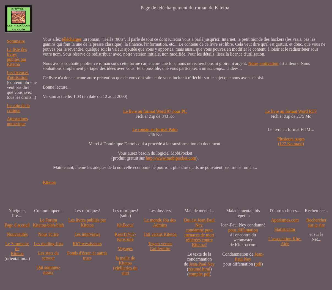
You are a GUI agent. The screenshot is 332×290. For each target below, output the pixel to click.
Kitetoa (49, 182)
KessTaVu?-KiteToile (125, 237)
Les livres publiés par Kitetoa (87, 222)
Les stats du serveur (48, 255)
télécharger (71, 39)
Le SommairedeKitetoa (17, 248)
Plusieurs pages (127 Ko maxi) (290, 141)
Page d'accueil (17, 225)
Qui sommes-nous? (48, 270)
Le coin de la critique (18, 108)
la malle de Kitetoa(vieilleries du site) (125, 265)
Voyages (125, 248)
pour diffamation (243, 230)
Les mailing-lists (48, 243)
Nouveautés (17, 234)
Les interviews (87, 234)
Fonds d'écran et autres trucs (87, 255)
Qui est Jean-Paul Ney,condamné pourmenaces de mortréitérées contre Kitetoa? (199, 232)
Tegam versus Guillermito (160, 246)
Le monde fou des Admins (160, 222)
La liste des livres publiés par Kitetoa (17, 57)
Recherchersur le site (316, 222)
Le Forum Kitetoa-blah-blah (48, 222)
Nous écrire (48, 234)
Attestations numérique (17, 121)
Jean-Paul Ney (202, 264)
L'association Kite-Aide (285, 241)
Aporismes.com (285, 220)
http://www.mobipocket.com (171, 158)
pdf (258, 264)
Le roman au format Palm (154, 129)
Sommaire (16, 41)
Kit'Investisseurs (87, 243)
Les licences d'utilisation (18, 75)
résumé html (199, 269)
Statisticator (285, 229)
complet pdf (199, 274)
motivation (268, 63)
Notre (253, 63)
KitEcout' (125, 225)
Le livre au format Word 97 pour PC (155, 111)
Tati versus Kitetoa (160, 234)
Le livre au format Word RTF (291, 111)
